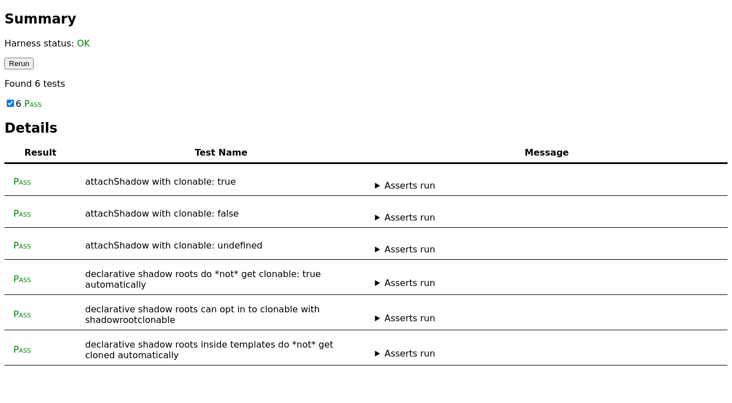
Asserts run (409, 185)
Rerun (19, 63)
